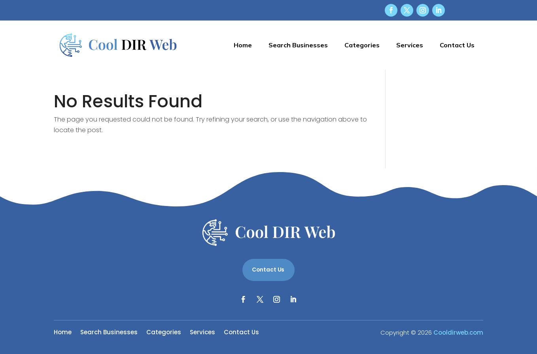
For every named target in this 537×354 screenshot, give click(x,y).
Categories (362, 45)
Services (409, 45)
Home (243, 45)
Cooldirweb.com (458, 332)
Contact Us (457, 45)
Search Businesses (298, 45)
